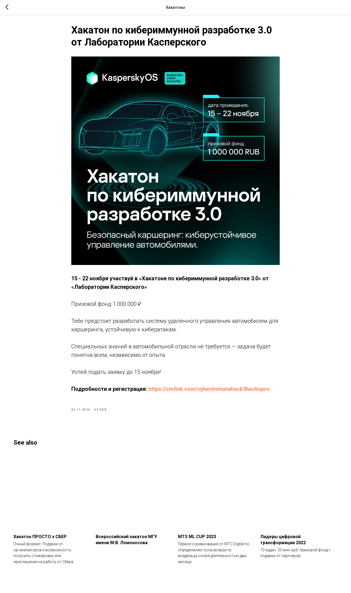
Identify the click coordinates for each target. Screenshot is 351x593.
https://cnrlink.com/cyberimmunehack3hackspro (209, 391)
